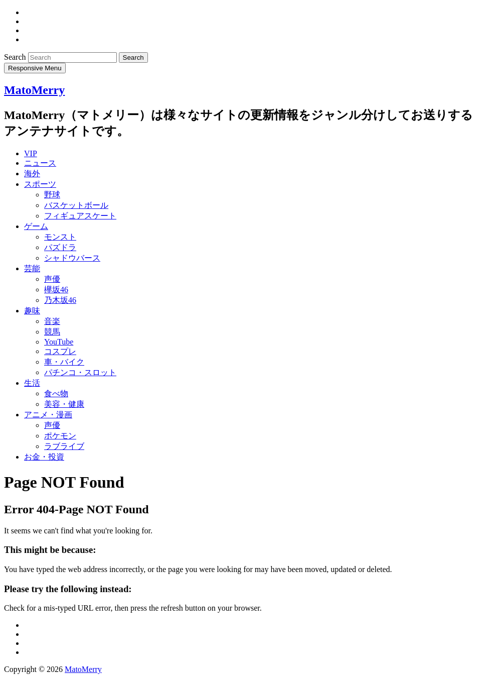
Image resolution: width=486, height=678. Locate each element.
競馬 (52, 331)
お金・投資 (44, 457)
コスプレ (60, 351)
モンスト (60, 237)
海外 (32, 173)
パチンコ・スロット (80, 372)
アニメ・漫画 (48, 414)
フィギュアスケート (80, 215)
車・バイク (64, 362)
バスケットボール (76, 205)
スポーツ (40, 184)
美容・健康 (64, 404)
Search (16, 57)
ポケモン (60, 435)
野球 (52, 194)
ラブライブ (64, 446)
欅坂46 (56, 289)
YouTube (58, 341)
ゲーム (36, 226)
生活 (32, 383)
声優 (52, 279)
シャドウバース (72, 258)
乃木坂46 (60, 300)
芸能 (32, 268)
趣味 (32, 310)
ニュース (40, 163)
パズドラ (60, 247)
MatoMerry (34, 89)
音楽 (52, 321)
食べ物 (56, 393)
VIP (30, 153)
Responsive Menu (35, 68)
